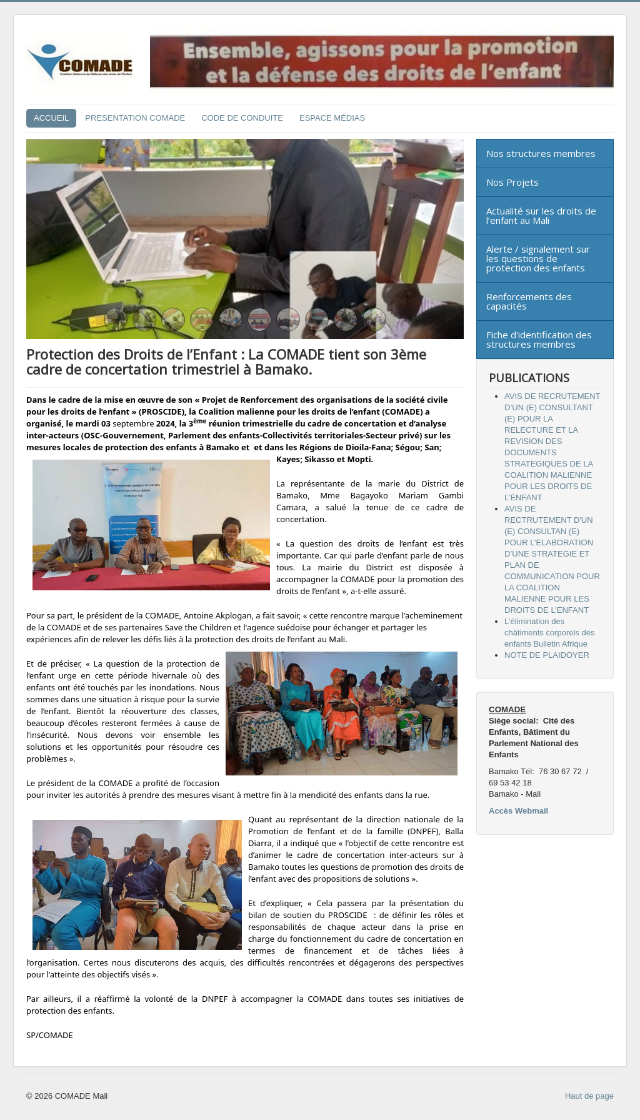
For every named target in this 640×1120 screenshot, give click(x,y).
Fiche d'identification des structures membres (539, 339)
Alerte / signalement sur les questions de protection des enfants (538, 258)
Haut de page (589, 1096)
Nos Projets (512, 182)
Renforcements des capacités (529, 301)
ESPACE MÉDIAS (332, 118)
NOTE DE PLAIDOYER (546, 655)
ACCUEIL (51, 118)
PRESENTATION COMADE (135, 118)
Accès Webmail (518, 810)
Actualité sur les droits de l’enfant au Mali (541, 215)
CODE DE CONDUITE (242, 118)
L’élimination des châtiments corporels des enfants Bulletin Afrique (549, 632)
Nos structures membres (541, 153)
